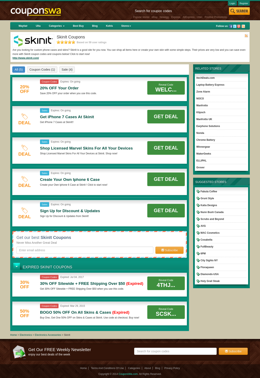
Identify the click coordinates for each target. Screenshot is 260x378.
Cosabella (206, 239)
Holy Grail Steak (210, 281)
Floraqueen (207, 267)
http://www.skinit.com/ (25, 58)
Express (175, 17)
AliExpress (189, 17)
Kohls (109, 25)
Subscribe (169, 250)
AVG (203, 226)
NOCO (200, 98)
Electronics (26, 335)
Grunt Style (207, 198)
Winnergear (203, 146)
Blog (95, 25)
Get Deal (166, 116)
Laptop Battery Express (210, 84)
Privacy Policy (172, 368)
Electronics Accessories (48, 335)
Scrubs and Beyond (212, 219)
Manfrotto (202, 105)
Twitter (234, 26)
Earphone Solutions (208, 126)
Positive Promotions (216, 17)
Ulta (38, 25)
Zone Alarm (203, 91)
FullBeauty (207, 246)
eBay (154, 17)
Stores (126, 25)
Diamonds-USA (210, 274)
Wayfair (23, 25)
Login (232, 3)
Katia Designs (209, 205)
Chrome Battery (205, 139)
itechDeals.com (205, 77)
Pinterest (238, 26)
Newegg (164, 17)
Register (244, 3)
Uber (199, 17)
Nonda (200, 133)
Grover (200, 167)
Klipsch (200, 112)
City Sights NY (209, 260)
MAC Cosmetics (210, 232)
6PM (203, 253)
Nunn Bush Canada (212, 212)
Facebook (230, 26)
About (147, 368)
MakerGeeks (203, 153)
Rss (243, 26)
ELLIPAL (201, 160)
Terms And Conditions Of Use (107, 368)
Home (13, 335)
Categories (57, 25)
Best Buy (78, 25)
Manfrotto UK (204, 119)
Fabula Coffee (209, 191)
